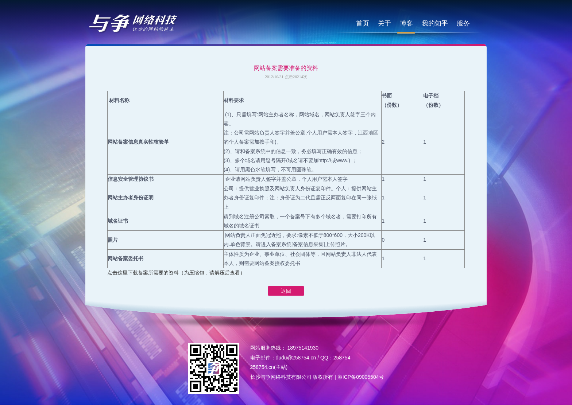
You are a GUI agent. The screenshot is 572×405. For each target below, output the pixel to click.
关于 (384, 23)
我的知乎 (435, 23)
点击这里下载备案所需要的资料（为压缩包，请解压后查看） (176, 273)
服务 (463, 23)
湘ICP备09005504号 (360, 377)
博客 (406, 23)
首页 (362, 23)
